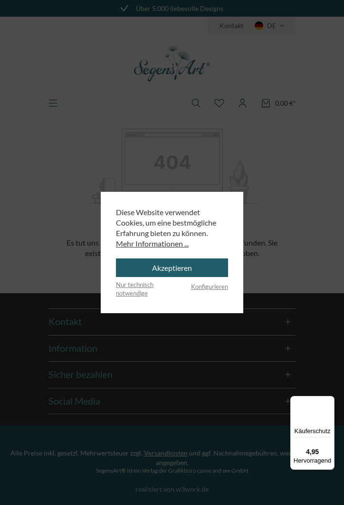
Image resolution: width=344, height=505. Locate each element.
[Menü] (328, 401)
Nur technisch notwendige (134, 289)
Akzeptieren (172, 267)
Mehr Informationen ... (152, 243)
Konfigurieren (209, 286)
